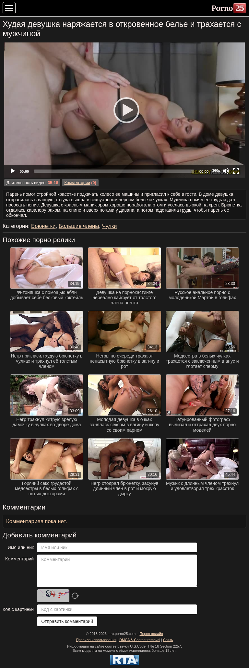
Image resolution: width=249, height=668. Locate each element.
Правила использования (96, 640)
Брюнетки (43, 226)
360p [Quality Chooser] (216, 170)
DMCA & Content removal (139, 640)
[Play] (124, 110)
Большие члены (79, 226)
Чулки (109, 226)
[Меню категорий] (9, 8)
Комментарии (77, 183)
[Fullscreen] (236, 171)
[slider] (114, 171)
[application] (124, 110)
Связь (168, 640)
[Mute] (226, 171)
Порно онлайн (151, 634)
